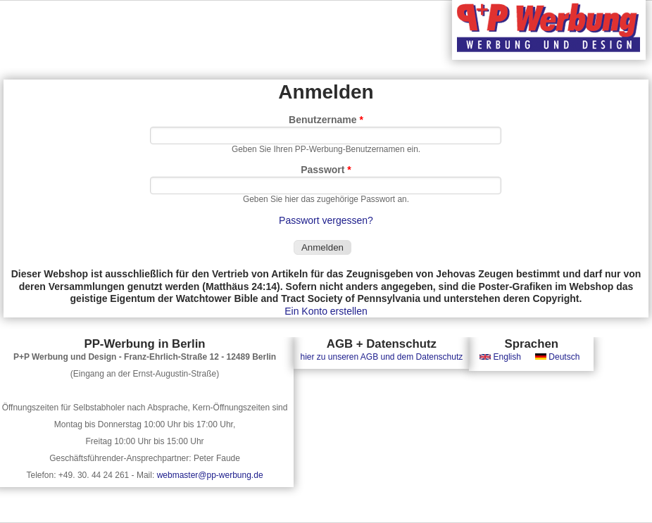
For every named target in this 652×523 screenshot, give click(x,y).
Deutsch (557, 357)
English (500, 357)
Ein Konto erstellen (326, 311)
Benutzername (326, 119)
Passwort (326, 169)
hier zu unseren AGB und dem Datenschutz (381, 357)
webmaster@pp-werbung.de (210, 475)
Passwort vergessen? (326, 220)
